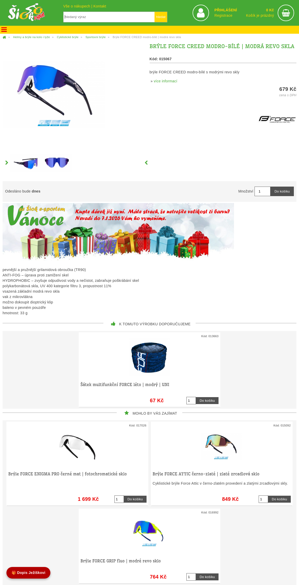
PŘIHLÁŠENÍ (225, 10)
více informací (165, 81)
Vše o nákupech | (78, 6)
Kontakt (99, 6)
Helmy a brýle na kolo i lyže (31, 37)
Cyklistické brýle (67, 37)
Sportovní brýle (95, 37)
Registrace (223, 15)
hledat (160, 17)
